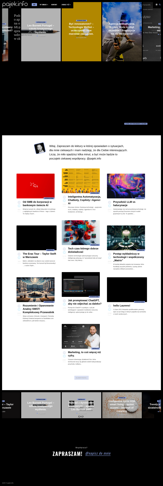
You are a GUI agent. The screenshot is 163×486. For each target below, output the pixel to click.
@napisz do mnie (98, 453)
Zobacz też (65, 4)
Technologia (95, 194)
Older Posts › (81, 378)
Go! (34, 4)
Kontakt (54, 4)
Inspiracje (50, 251)
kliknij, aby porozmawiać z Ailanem (135, 123)
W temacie (43, 4)
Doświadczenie (41, 30)
